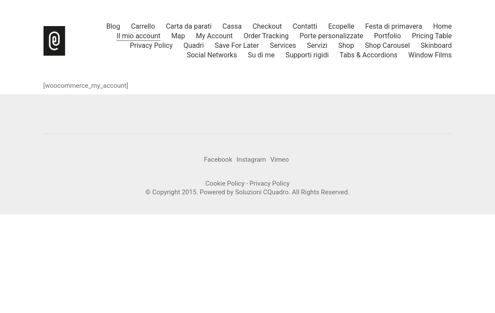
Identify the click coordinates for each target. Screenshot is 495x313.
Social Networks (212, 55)
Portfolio (387, 36)
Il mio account (138, 36)
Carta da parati (189, 26)
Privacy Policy (151, 45)
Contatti (305, 26)
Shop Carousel (387, 45)
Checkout (267, 26)
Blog (113, 26)
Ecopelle (341, 26)
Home (442, 26)
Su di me (261, 55)
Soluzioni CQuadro (262, 192)
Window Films (430, 55)
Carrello (143, 26)
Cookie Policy (225, 183)
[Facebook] (218, 160)
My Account (214, 36)
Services (283, 45)
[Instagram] (251, 160)
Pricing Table (432, 36)
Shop (346, 45)
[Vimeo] (279, 160)
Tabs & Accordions (368, 55)
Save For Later (237, 45)
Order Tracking (266, 36)
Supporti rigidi (307, 55)
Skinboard (436, 45)
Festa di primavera (393, 26)
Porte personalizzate (331, 36)
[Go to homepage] (54, 41)
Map (178, 36)
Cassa (232, 26)
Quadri (193, 45)
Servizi (317, 45)
